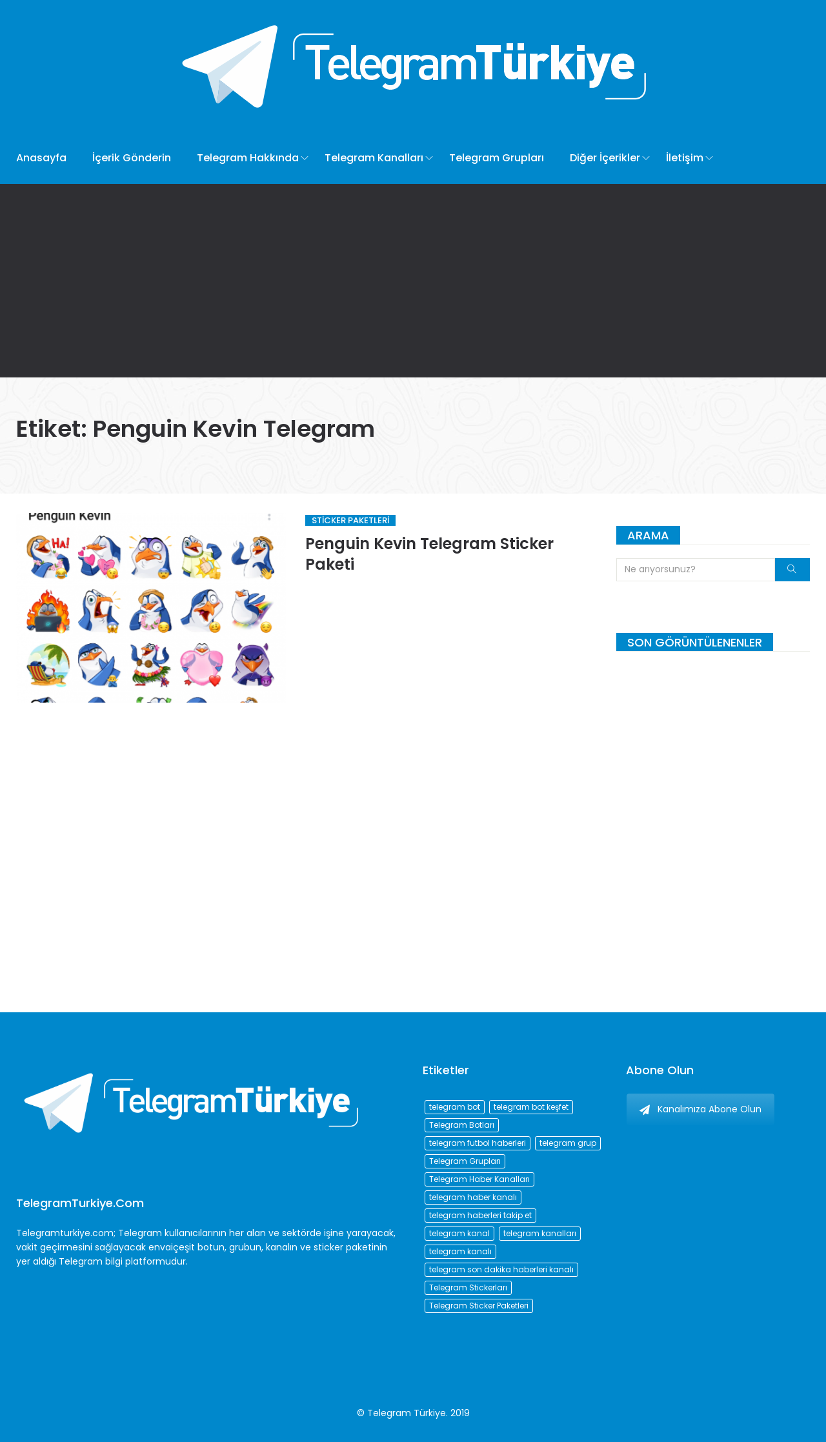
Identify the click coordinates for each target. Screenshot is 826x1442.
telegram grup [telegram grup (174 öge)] (567, 1142)
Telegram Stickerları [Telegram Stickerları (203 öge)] (468, 1287)
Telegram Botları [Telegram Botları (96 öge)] (461, 1124)
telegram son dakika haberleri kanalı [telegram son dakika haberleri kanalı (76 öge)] (501, 1269)
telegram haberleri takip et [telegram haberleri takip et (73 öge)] (480, 1215)
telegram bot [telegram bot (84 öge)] (454, 1106)
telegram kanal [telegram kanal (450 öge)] (459, 1233)
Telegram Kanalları (374, 157)
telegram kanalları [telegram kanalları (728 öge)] (539, 1233)
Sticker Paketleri (350, 520)
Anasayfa (41, 157)
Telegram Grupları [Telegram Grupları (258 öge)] (465, 1161)
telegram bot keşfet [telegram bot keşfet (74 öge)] (531, 1106)
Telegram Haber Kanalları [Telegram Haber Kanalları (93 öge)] (479, 1179)
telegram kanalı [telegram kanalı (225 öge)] (460, 1251)
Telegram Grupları (496, 157)
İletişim (684, 157)
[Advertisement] (413, 280)
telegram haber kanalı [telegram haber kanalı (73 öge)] (473, 1197)
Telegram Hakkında (248, 157)
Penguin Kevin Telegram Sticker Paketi (429, 554)
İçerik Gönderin (131, 157)
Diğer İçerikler (605, 157)
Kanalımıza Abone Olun (700, 1109)
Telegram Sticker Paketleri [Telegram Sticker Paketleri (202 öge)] (479, 1305)
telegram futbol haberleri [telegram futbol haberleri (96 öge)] (477, 1142)
